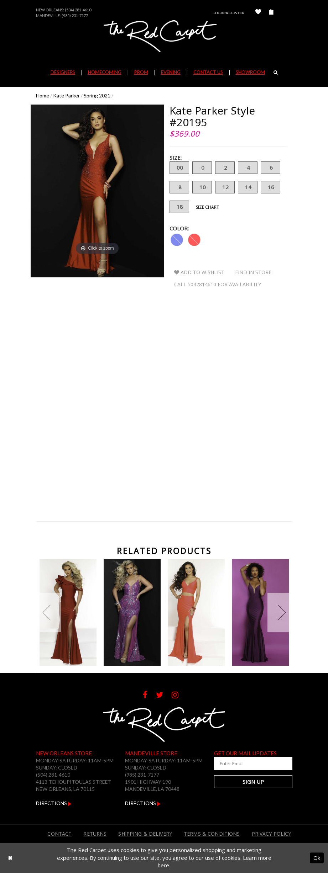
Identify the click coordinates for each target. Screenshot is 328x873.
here (163, 865)
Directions (54, 803)
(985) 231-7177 (75, 15)
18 (179, 207)
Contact (59, 833)
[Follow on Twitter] (164, 695)
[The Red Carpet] (164, 36)
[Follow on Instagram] (179, 695)
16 (270, 187)
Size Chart (207, 207)
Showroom (250, 72)
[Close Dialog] (10, 858)
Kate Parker (66, 95)
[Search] (275, 72)
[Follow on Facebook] (149, 695)
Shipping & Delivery (145, 833)
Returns (94, 833)
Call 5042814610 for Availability (217, 284)
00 (179, 168)
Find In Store (253, 272)
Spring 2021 (97, 95)
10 (202, 187)
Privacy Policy (271, 833)
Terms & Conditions (212, 833)
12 (224, 187)
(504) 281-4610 (78, 9)
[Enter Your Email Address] (253, 763)
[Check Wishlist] (258, 13)
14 (247, 187)
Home (42, 95)
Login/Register (229, 13)
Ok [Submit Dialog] (316, 857)
